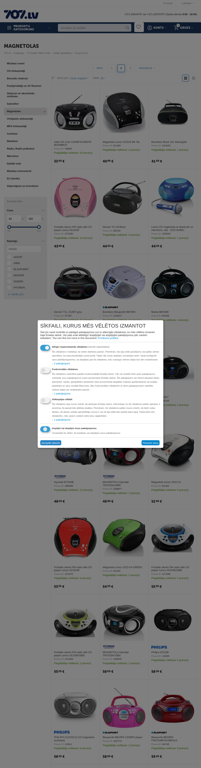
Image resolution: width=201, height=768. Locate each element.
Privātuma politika (108, 338)
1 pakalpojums (61, 393)
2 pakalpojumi (61, 363)
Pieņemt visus (150, 442)
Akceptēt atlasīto (50, 442)
